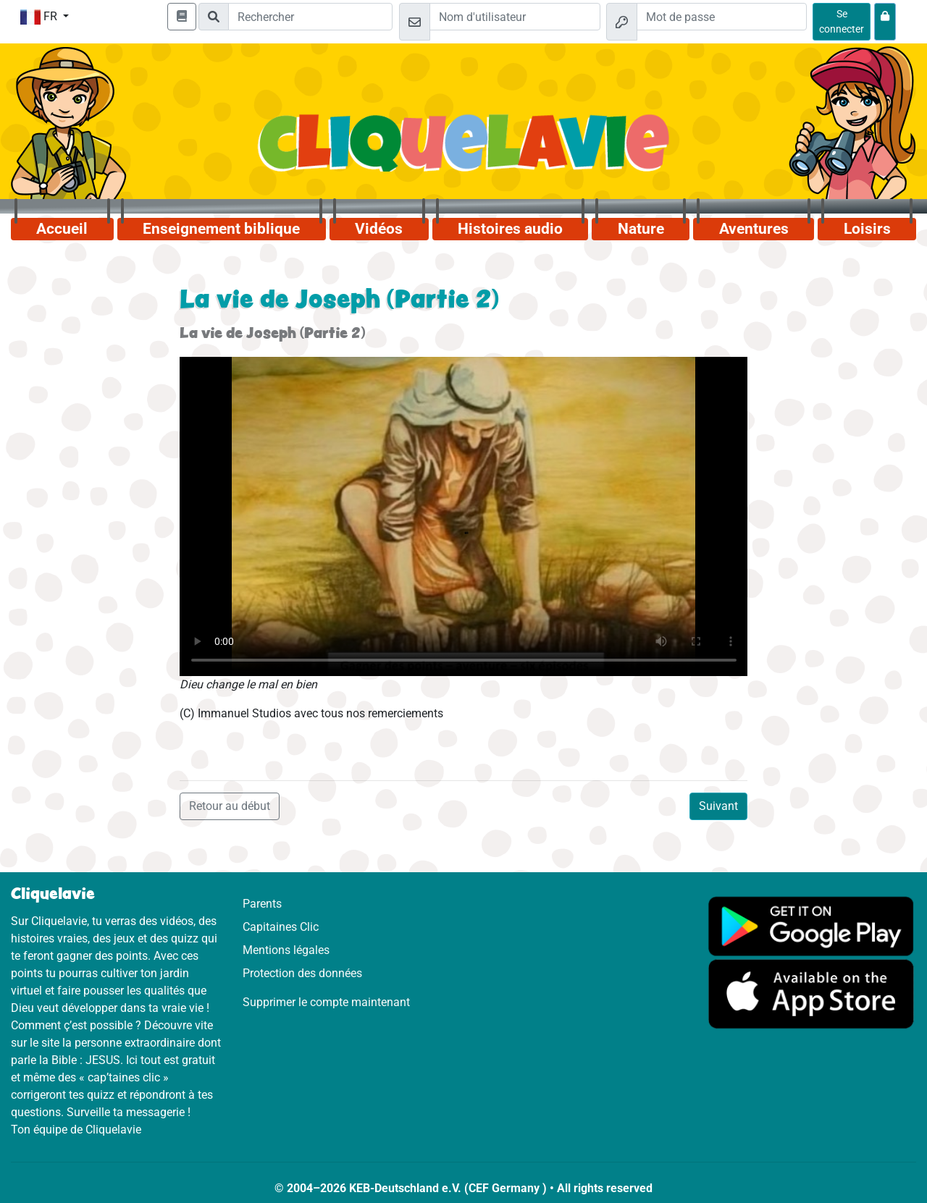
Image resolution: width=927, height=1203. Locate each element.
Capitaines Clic (281, 927)
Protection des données (302, 973)
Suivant (718, 806)
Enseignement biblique (221, 228)
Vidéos (379, 228)
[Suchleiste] (310, 16)
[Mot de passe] (722, 16)
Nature (641, 228)
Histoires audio (510, 228)
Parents (262, 904)
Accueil (62, 228)
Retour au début (229, 806)
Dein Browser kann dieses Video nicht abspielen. (464, 516)
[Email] (514, 16)
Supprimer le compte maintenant (326, 1002)
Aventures (754, 228)
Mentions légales (286, 950)
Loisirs (867, 228)
